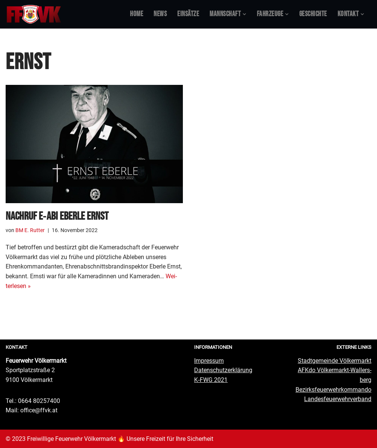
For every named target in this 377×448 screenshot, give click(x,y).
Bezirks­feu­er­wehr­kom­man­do (333, 389)
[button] (244, 14)
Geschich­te (313, 14)
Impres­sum (209, 360)
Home (136, 14)
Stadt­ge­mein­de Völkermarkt (334, 360)
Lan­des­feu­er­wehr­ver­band (337, 399)
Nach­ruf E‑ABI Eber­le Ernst (57, 216)
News (160, 14)
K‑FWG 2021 (211, 379)
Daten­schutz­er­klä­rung (223, 370)
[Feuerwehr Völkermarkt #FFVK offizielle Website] (34, 14)
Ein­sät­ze (188, 14)
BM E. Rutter (30, 230)
